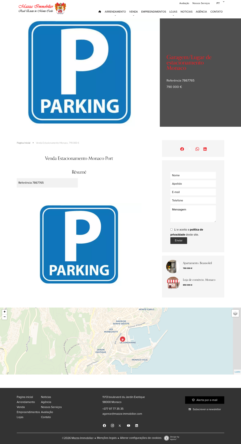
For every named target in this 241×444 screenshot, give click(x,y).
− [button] (5, 317)
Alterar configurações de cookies (141, 438)
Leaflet (237, 372)
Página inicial (23, 142)
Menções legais (107, 438)
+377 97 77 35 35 (113, 409)
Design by (170, 438)
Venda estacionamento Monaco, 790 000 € (57, 142)
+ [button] (5, 312)
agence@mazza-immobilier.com (122, 414)
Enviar (179, 240)
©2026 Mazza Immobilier (78, 438)
